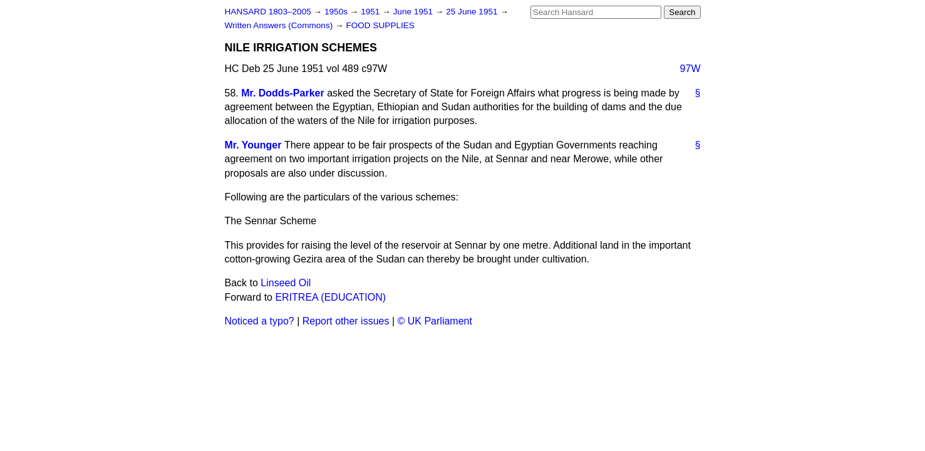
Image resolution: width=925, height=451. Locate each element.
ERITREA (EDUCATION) (330, 297)
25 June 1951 (473, 11)
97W (690, 68)
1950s (337, 11)
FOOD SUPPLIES (380, 25)
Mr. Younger (253, 145)
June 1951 (414, 11)
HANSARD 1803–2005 (268, 11)
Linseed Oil (286, 282)
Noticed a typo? (259, 321)
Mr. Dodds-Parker (282, 93)
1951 (371, 11)
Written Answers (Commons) (280, 25)
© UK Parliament (435, 321)
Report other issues (346, 321)
